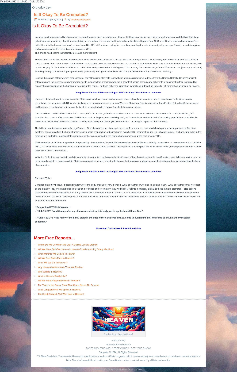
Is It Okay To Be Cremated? (61, 14)
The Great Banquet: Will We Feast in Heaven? (61, 294)
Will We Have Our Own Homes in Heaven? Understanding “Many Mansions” (76, 249)
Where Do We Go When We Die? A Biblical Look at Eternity (68, 244)
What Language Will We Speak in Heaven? (59, 289)
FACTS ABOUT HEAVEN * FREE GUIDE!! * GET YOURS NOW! (118, 348)
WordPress (108, 369)
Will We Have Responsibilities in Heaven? (59, 280)
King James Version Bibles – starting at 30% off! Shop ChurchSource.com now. (118, 92)
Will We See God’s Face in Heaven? (56, 258)
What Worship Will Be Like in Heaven (56, 253)
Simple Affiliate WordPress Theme (129, 369)
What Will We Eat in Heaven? (52, 262)
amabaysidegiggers (80, 19)
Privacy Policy (119, 340)
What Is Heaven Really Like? (52, 276)
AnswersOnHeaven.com (118, 344)
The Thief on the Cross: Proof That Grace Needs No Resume (68, 285)
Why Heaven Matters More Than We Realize (60, 267)
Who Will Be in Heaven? (50, 271)
